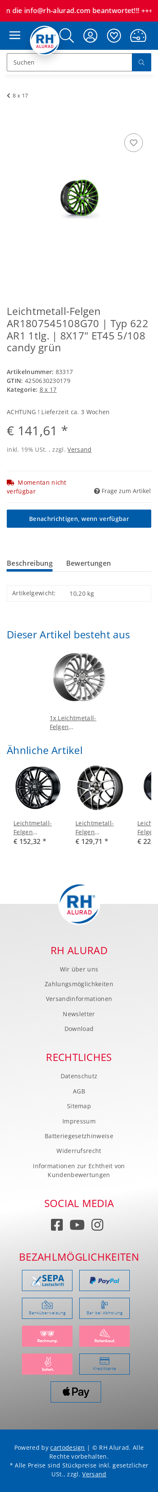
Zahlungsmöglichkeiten (79, 984)
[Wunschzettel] (114, 36)
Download (79, 1029)
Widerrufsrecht (78, 1151)
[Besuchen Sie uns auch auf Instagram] (97, 1226)
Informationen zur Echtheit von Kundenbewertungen (79, 1170)
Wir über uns (79, 969)
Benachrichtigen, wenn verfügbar (79, 519)
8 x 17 (48, 389)
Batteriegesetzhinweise (79, 1136)
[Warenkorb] (138, 36)
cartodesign (67, 1447)
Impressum (79, 1121)
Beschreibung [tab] (30, 563)
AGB (79, 1091)
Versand (79, 449)
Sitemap (79, 1106)
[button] (67, 36)
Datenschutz (79, 1076)
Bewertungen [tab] (88, 563)
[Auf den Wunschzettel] (133, 142)
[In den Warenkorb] (13, 122)
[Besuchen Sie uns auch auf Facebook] (57, 1226)
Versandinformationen (79, 999)
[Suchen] (69, 62)
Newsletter (79, 1014)
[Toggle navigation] (12, 27)
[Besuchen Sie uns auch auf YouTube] (77, 1226)
